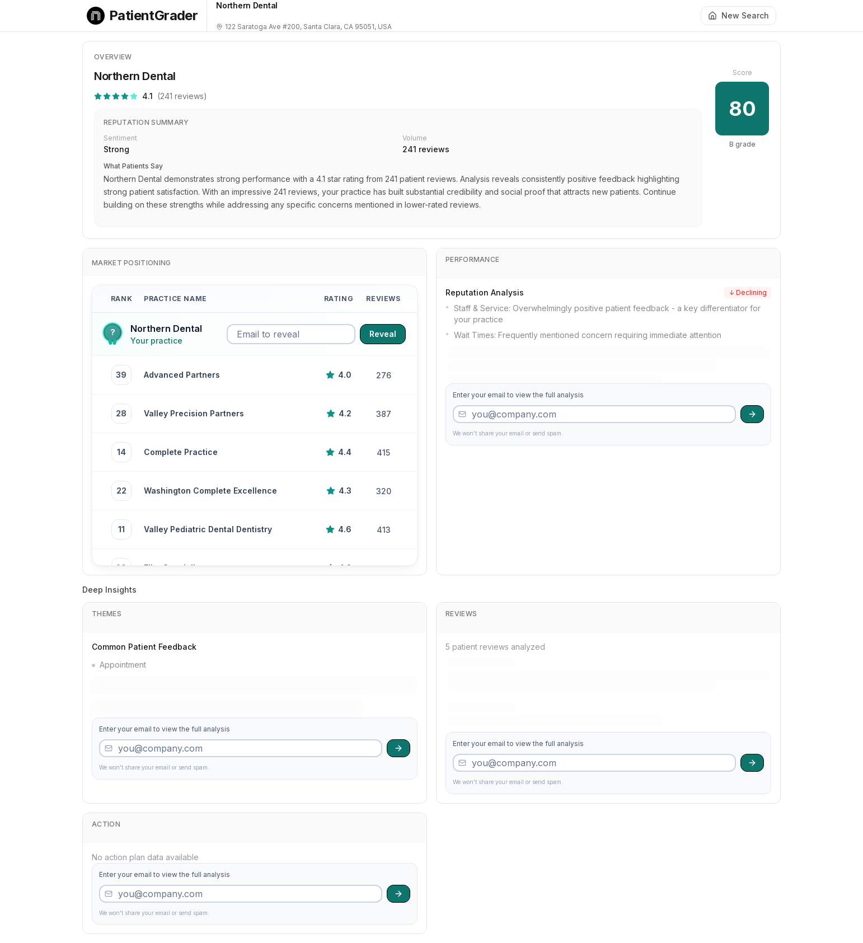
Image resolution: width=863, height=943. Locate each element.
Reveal (382, 334)
